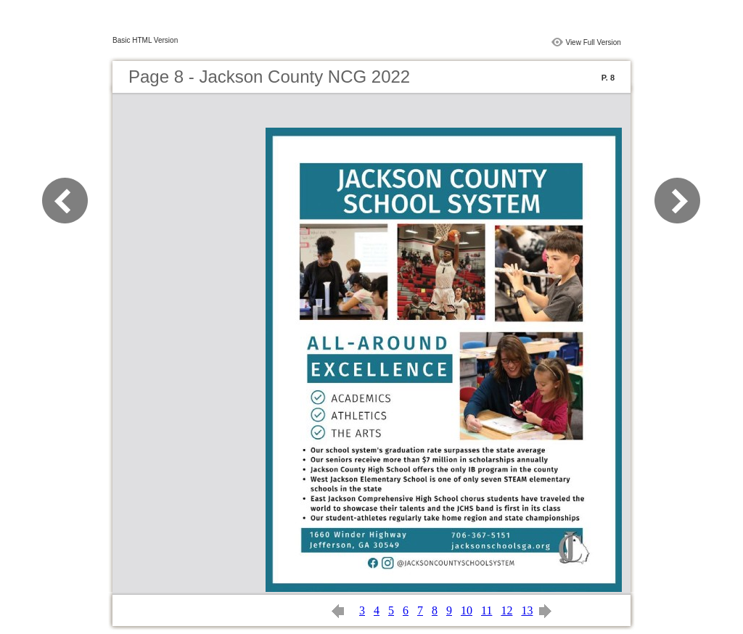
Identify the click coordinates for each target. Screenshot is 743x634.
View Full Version (593, 42)
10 (466, 610)
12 (506, 610)
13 (527, 610)
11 (486, 610)
